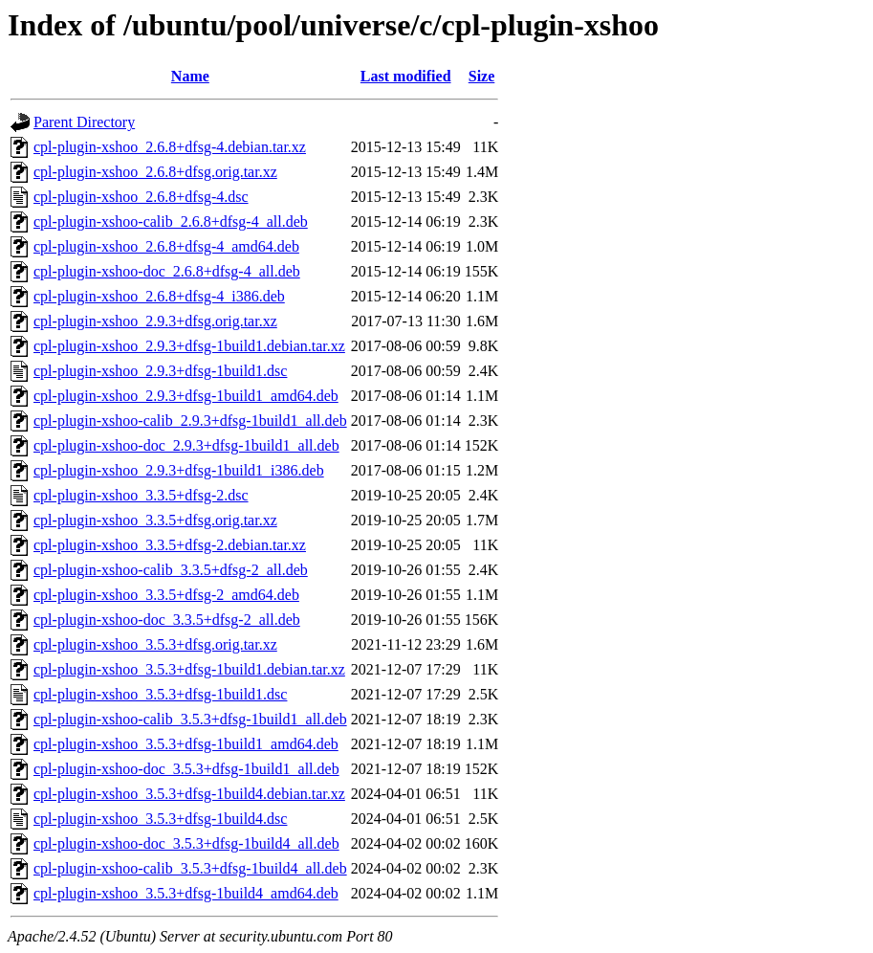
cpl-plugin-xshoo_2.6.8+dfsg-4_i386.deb (159, 296)
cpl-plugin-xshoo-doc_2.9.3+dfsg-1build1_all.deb (186, 445)
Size (482, 76)
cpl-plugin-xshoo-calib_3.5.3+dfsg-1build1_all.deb (190, 719)
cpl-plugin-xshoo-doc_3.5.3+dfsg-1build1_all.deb (186, 769)
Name (190, 76)
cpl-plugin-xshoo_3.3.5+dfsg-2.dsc (141, 495)
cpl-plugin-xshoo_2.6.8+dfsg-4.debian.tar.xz (169, 147)
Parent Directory (84, 122)
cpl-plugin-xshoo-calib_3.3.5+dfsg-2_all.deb (170, 570)
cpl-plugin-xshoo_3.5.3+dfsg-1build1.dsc (160, 694)
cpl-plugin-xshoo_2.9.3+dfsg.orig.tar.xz (155, 321)
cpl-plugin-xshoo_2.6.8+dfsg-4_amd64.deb (166, 246)
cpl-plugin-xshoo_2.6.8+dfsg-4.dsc (141, 196)
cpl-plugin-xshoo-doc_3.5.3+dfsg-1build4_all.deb (186, 843)
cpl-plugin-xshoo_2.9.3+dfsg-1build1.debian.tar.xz (189, 346)
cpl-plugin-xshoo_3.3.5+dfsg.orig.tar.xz (155, 520)
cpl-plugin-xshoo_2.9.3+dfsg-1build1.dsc (160, 371)
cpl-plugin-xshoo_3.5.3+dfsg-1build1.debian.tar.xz (189, 669)
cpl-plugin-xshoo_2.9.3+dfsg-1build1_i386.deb (178, 470)
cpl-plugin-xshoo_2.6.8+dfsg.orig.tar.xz (155, 172)
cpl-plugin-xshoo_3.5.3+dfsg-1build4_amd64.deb (185, 893)
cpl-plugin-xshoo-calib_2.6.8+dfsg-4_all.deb (170, 221)
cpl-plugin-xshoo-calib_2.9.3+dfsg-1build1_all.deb (190, 420)
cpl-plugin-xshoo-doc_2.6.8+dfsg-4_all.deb (166, 271)
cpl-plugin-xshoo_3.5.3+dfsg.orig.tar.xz (155, 644)
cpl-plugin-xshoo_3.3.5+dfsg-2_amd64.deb (166, 595)
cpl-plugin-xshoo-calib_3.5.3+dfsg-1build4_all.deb (190, 868)
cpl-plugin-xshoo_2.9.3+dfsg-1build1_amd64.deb (185, 396)
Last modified (405, 76)
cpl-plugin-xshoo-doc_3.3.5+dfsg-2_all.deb (166, 619)
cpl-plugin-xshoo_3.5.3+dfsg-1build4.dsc (160, 818)
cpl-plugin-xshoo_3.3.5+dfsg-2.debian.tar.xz (169, 545)
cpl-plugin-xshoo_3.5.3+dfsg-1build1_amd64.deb (185, 744)
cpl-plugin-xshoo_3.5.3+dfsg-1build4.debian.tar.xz (189, 794)
